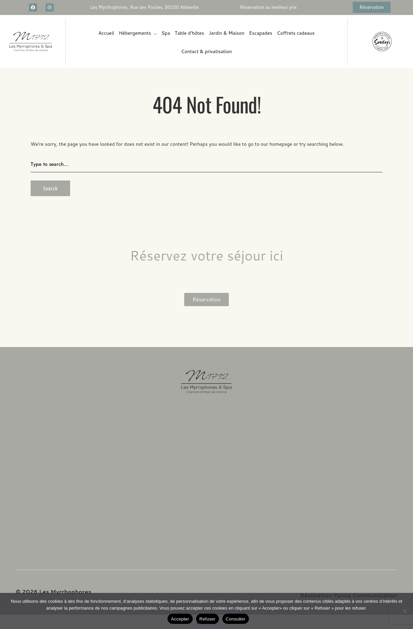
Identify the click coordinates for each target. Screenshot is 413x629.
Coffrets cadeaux (296, 33)
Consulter (235, 619)
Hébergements (135, 33)
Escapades (260, 33)
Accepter (180, 619)
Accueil (106, 33)
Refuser (208, 619)
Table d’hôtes (189, 33)
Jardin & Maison (226, 33)
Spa (166, 33)
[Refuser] (404, 611)
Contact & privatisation (206, 51)
